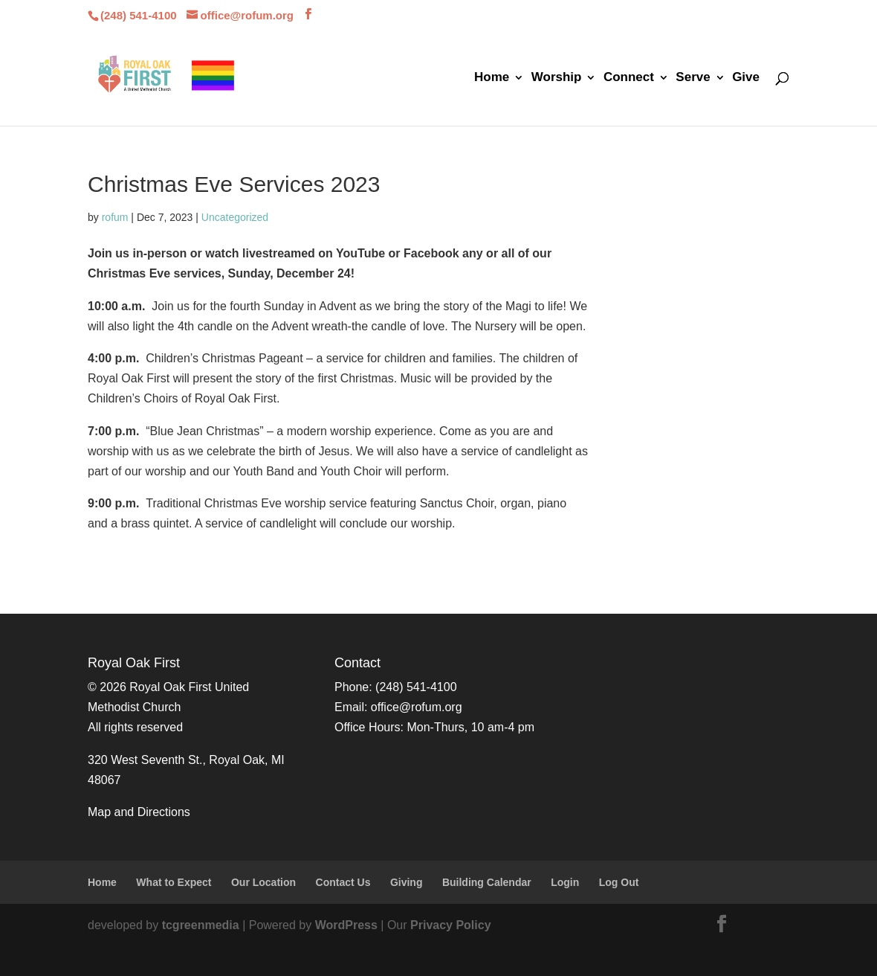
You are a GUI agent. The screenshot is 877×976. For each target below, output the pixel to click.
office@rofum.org (416, 707)
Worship (556, 78)
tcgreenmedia (200, 925)
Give (746, 78)
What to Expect (173, 882)
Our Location (263, 882)
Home (491, 78)
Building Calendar (486, 882)
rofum (115, 217)
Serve (693, 78)
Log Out (619, 882)
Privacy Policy (450, 925)
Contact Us (343, 882)
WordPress (346, 925)
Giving (406, 882)
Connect (628, 78)
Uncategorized (234, 217)
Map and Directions (139, 812)
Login (565, 882)
